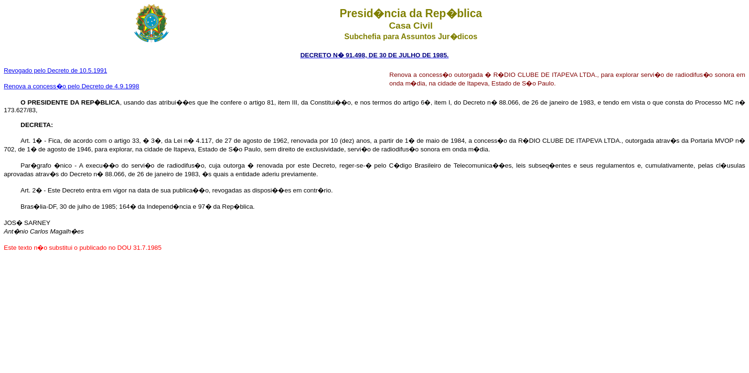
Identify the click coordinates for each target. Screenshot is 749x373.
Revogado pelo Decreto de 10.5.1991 (55, 70)
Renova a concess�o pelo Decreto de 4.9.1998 (71, 86)
